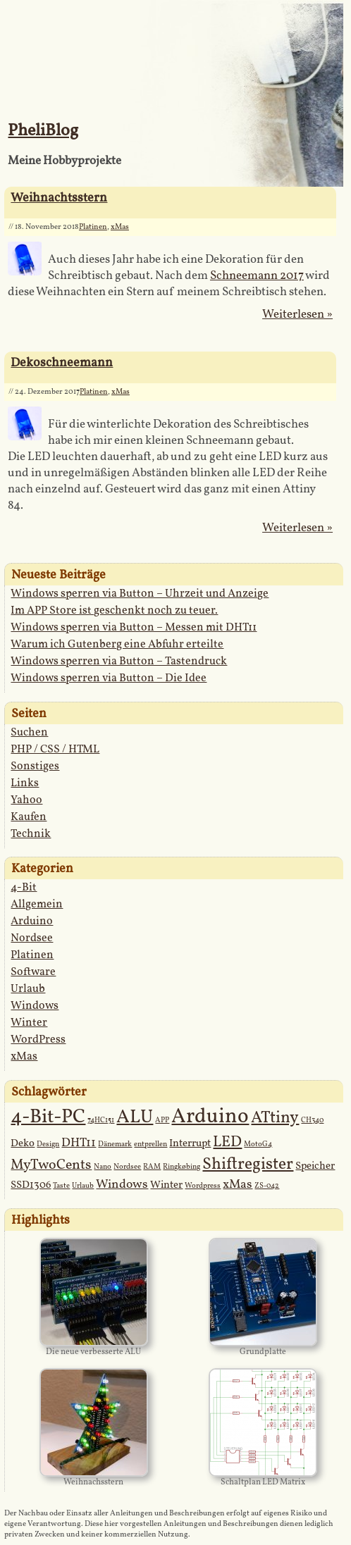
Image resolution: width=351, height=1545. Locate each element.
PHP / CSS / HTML (55, 749)
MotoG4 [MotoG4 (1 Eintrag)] (258, 1144)
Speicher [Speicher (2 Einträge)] (315, 1166)
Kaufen (29, 817)
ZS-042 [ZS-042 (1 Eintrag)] (266, 1186)
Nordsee (32, 938)
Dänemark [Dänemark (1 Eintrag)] (115, 1144)
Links (25, 783)
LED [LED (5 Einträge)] (227, 1142)
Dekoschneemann (62, 363)
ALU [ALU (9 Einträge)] (134, 1117)
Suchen (29, 732)
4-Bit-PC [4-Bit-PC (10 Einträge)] (48, 1117)
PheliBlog (43, 131)
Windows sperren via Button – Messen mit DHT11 (134, 627)
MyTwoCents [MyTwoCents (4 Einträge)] (51, 1165)
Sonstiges (35, 766)
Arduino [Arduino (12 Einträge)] (210, 1117)
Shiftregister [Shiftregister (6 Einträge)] (247, 1164)
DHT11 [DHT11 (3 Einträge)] (78, 1143)
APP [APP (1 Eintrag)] (162, 1120)
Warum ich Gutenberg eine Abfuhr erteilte (117, 644)
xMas (120, 227)
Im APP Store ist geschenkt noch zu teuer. (114, 611)
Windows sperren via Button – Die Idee (109, 678)
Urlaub (28, 989)
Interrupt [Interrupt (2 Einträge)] (190, 1143)
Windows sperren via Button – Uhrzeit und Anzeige (140, 594)
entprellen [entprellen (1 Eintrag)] (150, 1144)
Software (33, 972)
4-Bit (24, 887)
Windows (34, 1006)
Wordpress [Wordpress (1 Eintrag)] (203, 1186)
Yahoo (26, 800)
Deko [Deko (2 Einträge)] (23, 1143)
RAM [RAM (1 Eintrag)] (152, 1167)
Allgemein (37, 904)
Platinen (93, 227)
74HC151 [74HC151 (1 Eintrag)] (100, 1120)
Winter (29, 1023)
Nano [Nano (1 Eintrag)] (102, 1167)
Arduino (32, 921)
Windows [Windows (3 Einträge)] (122, 1184)
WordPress (38, 1040)
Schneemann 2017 (257, 276)
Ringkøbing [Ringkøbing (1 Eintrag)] (181, 1167)
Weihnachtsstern (59, 198)
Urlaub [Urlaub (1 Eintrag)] (83, 1186)
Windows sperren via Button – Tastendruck (119, 661)
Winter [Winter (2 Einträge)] (166, 1185)
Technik (31, 834)
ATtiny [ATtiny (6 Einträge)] (275, 1118)
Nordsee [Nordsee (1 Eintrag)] (127, 1167)
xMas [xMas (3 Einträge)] (237, 1184)
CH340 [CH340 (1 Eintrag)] (312, 1120)
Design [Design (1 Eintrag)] (48, 1144)
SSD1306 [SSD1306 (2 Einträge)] (31, 1185)
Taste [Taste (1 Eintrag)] (61, 1186)
